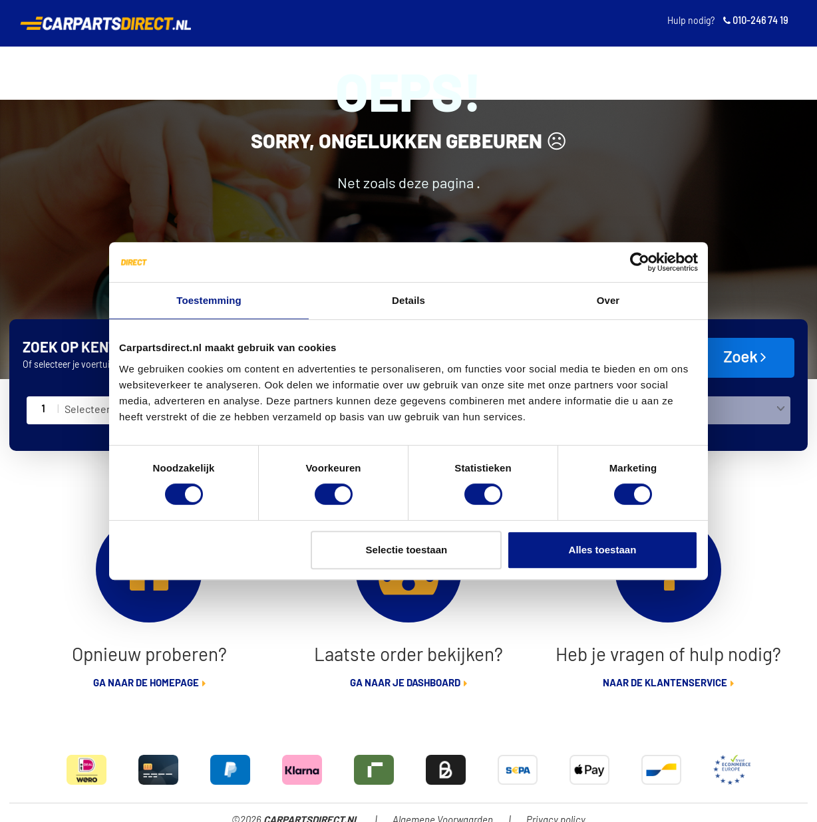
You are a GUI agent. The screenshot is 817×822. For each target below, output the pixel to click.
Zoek (744, 357)
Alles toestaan (603, 549)
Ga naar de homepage (146, 683)
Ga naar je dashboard (405, 683)
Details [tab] (408, 300)
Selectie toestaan (407, 549)
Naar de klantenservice (665, 683)
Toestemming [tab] (209, 300)
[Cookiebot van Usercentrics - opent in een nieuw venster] (639, 262)
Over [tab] (608, 300)
